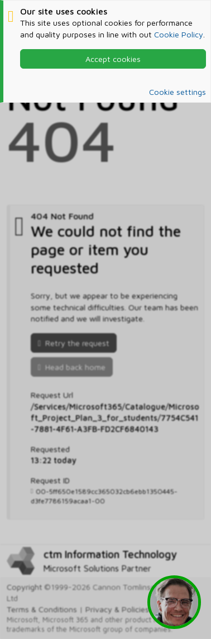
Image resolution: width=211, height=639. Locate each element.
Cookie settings (177, 92)
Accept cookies (113, 59)
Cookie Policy (178, 34)
